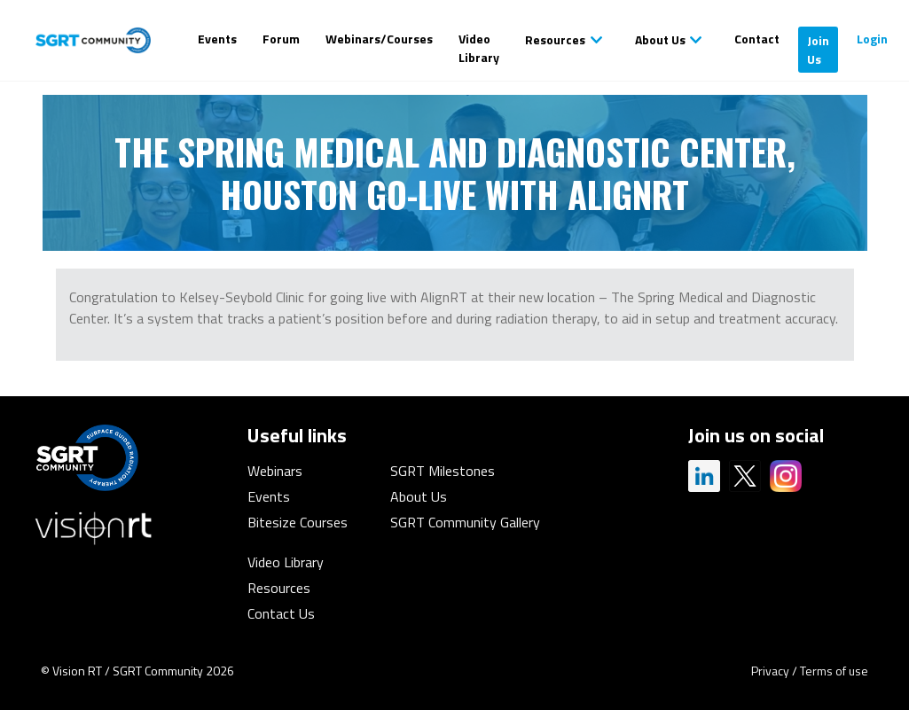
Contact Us (281, 613)
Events (217, 38)
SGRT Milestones (442, 470)
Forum (281, 38)
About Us (660, 39)
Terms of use (834, 670)
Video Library (478, 47)
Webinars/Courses (379, 38)
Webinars (274, 470)
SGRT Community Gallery (465, 522)
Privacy (770, 670)
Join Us (818, 49)
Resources (555, 39)
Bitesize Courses (297, 522)
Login (872, 38)
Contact (757, 38)
